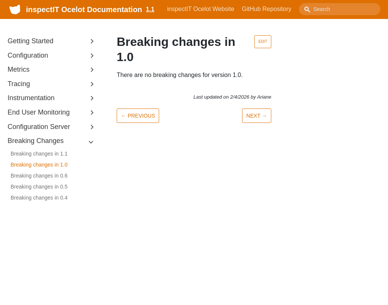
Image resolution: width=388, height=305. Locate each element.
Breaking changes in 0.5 (39, 187)
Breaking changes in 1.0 (39, 165)
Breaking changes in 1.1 (39, 154)
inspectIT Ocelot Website (200, 9)
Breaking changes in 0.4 (39, 198)
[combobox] (339, 9)
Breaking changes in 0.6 (39, 176)
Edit (262, 41)
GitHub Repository (266, 9)
